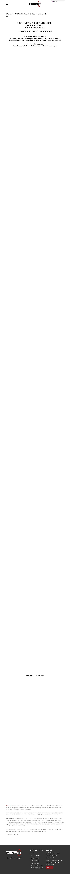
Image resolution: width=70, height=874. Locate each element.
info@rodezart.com (54, 853)
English (55, 1)
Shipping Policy (35, 863)
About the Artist (35, 855)
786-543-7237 (53, 855)
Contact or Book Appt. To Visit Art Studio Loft (37, 867)
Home (32, 853)
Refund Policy (35, 860)
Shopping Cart (35, 858)
